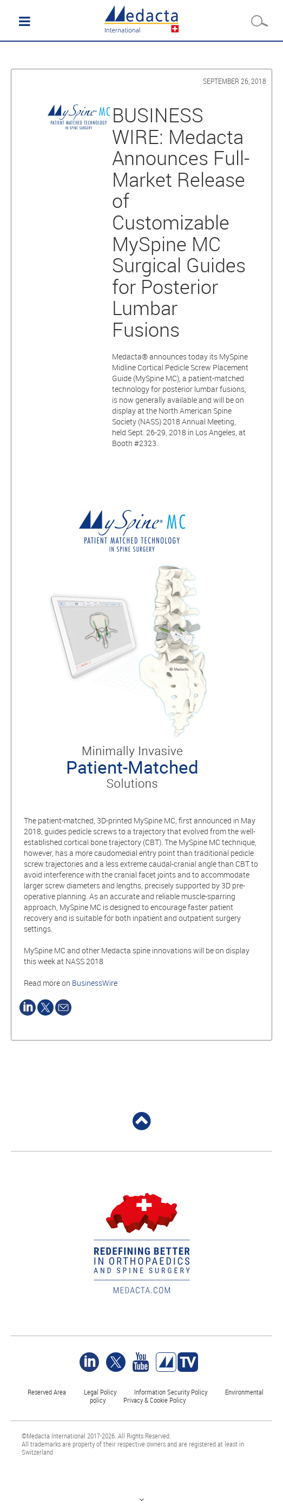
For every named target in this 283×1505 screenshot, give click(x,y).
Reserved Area (47, 1392)
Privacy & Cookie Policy (154, 1400)
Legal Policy (100, 1392)
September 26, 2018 (234, 81)
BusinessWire (94, 983)
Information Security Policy (170, 1392)
